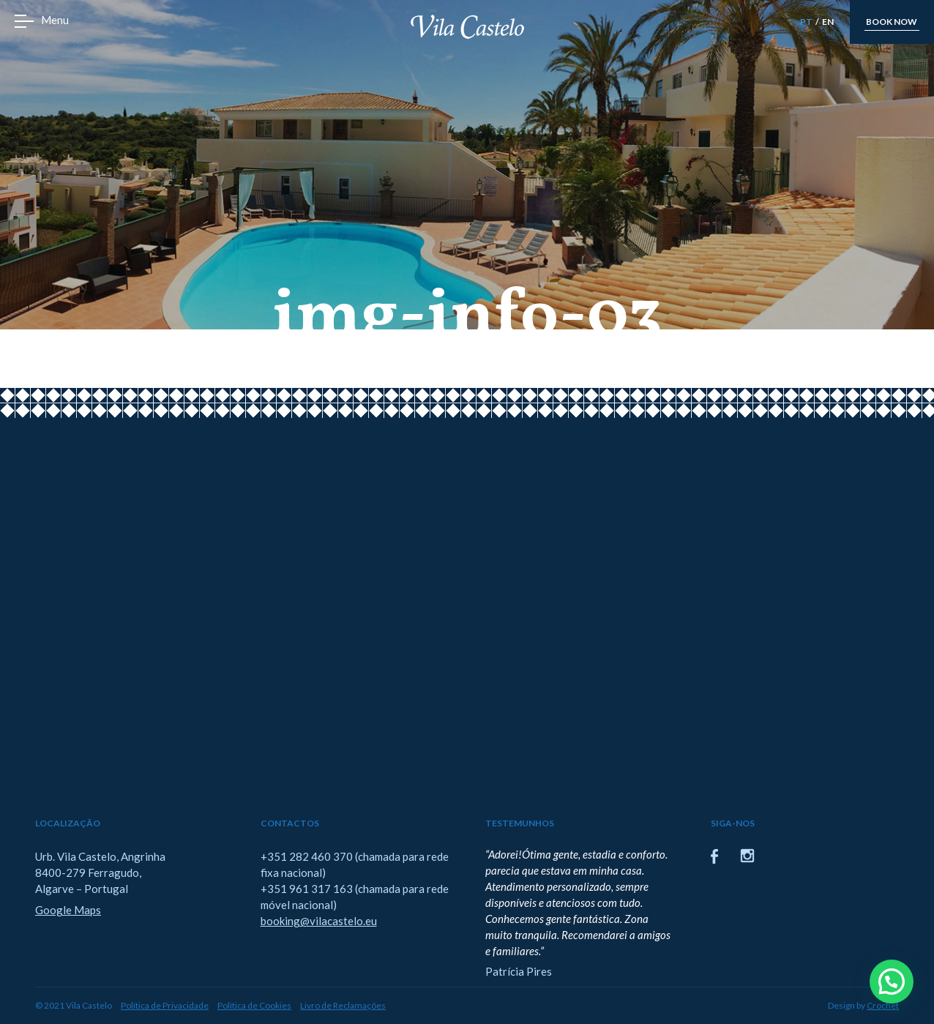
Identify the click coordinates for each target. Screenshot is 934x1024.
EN (828, 21)
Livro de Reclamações (343, 1005)
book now (891, 21)
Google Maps (68, 909)
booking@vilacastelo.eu (319, 920)
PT (806, 21)
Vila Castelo (467, 27)
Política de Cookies (254, 1005)
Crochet (883, 1005)
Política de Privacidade (165, 1005)
